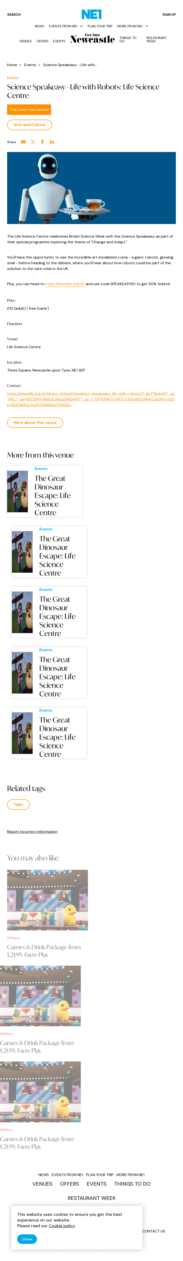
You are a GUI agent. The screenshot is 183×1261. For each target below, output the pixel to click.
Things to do (128, 39)
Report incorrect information (32, 831)
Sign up (169, 14)
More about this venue (35, 422)
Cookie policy (62, 1225)
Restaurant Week (157, 39)
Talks (18, 804)
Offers (42, 41)
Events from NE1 (66, 26)
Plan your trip (100, 26)
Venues (25, 41)
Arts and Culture (30, 124)
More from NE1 (132, 26)
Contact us (153, 1231)
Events (59, 41)
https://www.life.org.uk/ (65, 283)
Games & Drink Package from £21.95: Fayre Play (44, 950)
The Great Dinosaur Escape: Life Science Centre (53, 495)
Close (27, 1239)
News (39, 26)
